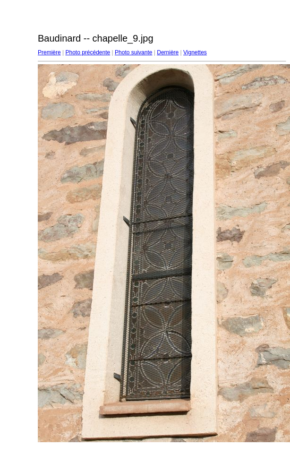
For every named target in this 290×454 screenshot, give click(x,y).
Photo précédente (87, 52)
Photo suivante (133, 52)
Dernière (168, 52)
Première (49, 52)
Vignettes (195, 52)
